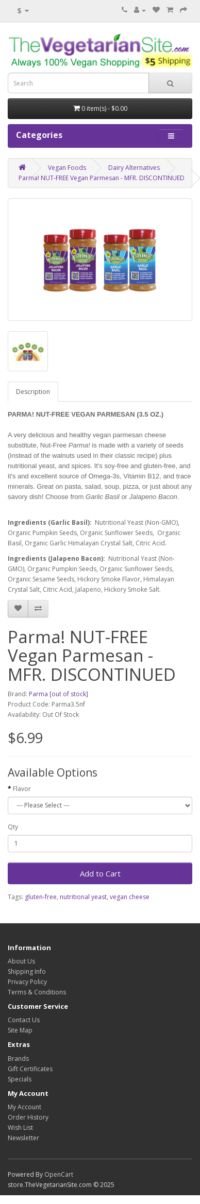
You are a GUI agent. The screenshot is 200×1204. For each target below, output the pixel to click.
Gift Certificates (30, 1068)
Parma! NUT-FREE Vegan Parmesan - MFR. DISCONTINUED (102, 178)
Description (33, 391)
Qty (13, 826)
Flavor (22, 788)
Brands (18, 1058)
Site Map (20, 1030)
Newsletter (23, 1137)
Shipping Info (27, 971)
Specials (19, 1079)
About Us (21, 961)
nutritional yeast (83, 896)
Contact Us (24, 1020)
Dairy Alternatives (134, 167)
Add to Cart (100, 873)
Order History (28, 1117)
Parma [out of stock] (58, 694)
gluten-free (41, 896)
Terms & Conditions (37, 992)
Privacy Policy (27, 981)
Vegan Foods (67, 167)
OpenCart (58, 1174)
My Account (24, 1107)
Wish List (20, 1127)
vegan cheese (129, 896)
